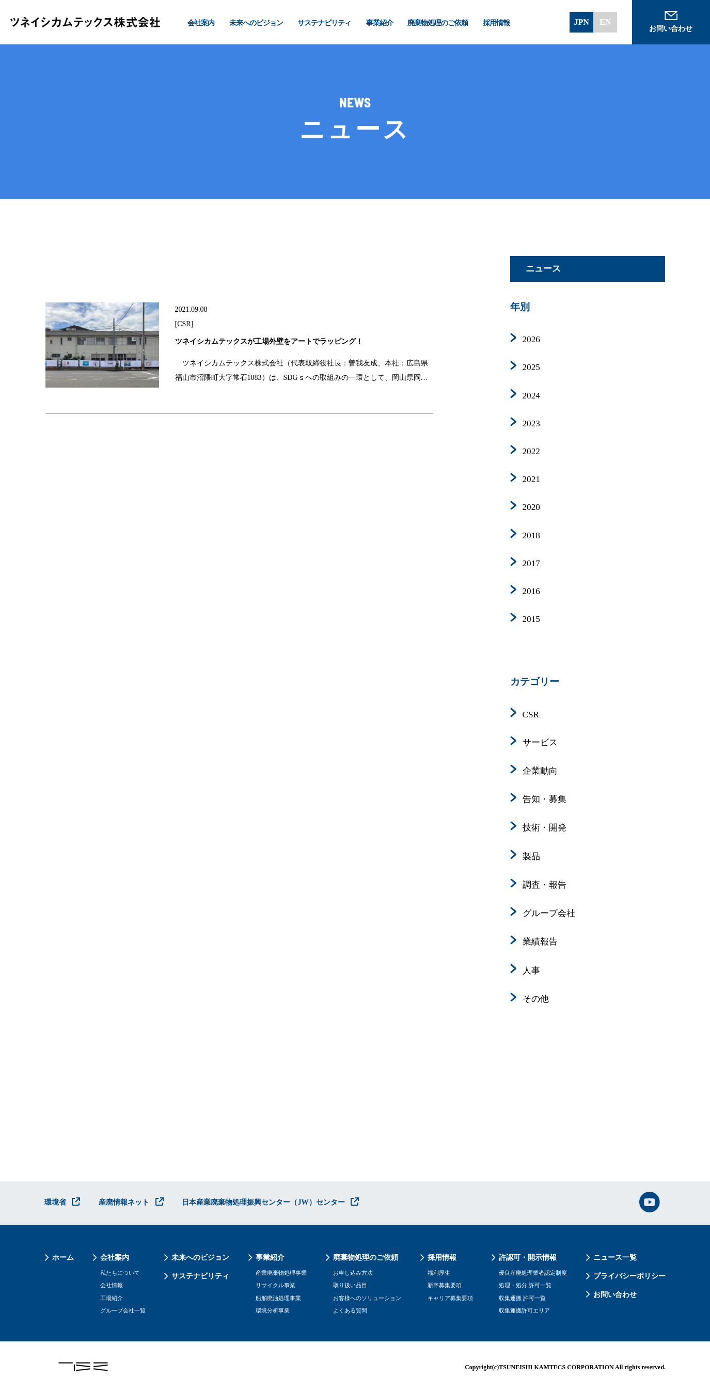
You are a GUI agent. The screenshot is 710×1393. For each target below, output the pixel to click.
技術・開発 (544, 827)
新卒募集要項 (445, 1285)
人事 (531, 970)
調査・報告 (544, 885)
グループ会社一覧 (123, 1311)
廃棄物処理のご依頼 (437, 23)
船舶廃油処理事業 (278, 1298)
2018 (531, 535)
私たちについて (120, 1273)
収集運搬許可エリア (524, 1311)
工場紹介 (111, 1298)
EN (605, 22)
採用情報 (496, 23)
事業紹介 (379, 23)
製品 (531, 856)
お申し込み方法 (353, 1273)
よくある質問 (350, 1311)
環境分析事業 (273, 1311)
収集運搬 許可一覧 (522, 1298)
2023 (531, 423)
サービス (540, 742)
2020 (531, 507)
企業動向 (540, 771)
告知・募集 (544, 799)
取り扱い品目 (350, 1285)
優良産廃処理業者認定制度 (533, 1273)
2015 (531, 619)
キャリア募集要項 (450, 1298)
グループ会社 (549, 913)
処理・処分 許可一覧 (525, 1285)
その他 (536, 999)
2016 (531, 591)
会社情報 (111, 1285)
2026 (531, 339)
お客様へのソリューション (367, 1298)
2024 (531, 396)
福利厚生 (439, 1273)
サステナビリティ (324, 23)
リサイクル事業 (275, 1285)
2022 (531, 451)
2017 (531, 563)
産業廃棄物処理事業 (281, 1273)
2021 (531, 479)
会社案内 (200, 23)
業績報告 (540, 942)
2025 (531, 367)
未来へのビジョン (256, 23)
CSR (184, 324)
